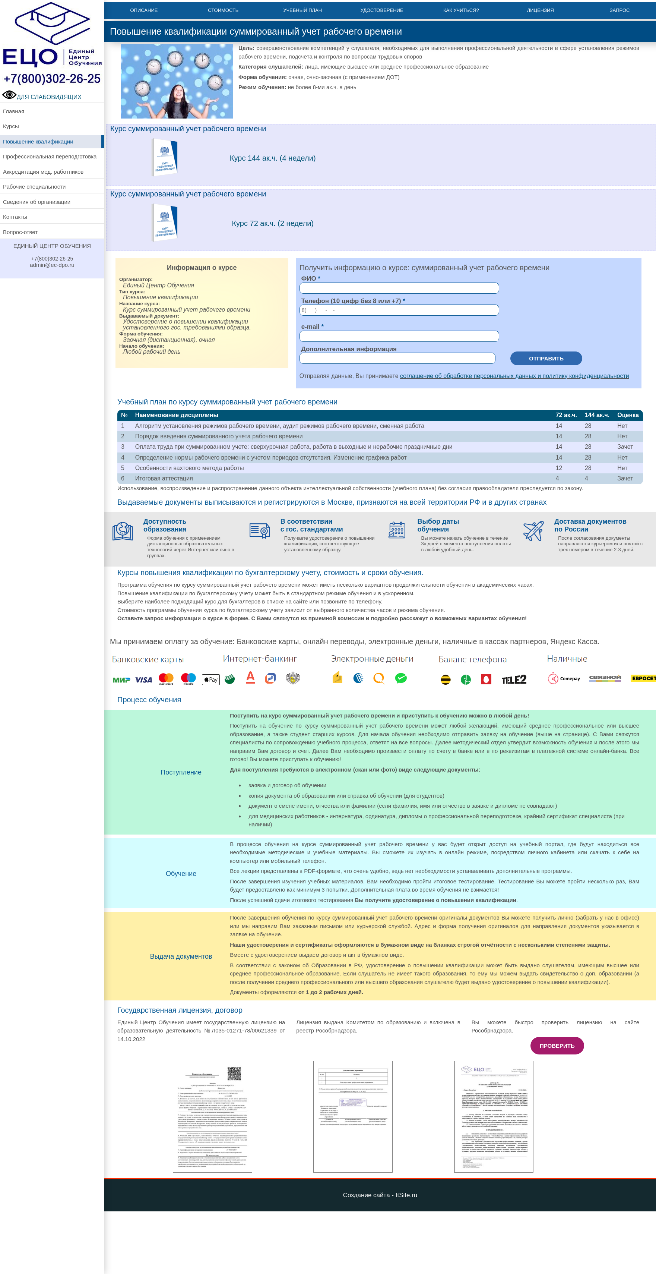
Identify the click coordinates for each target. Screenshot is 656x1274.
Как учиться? (461, 10)
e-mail (310, 326)
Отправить (546, 358)
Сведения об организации (36, 202)
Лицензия (540, 10)
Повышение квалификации (38, 141)
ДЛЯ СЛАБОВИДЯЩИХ (42, 97)
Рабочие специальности (34, 186)
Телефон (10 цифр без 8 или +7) (351, 301)
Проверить (557, 1046)
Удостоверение (381, 10)
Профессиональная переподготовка (49, 156)
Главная (13, 111)
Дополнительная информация (349, 349)
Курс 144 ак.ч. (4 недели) (273, 158)
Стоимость (223, 10)
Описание (144, 10)
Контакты (15, 217)
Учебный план (302, 10)
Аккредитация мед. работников (43, 171)
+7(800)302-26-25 (52, 259)
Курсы (11, 126)
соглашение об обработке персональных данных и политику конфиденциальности (514, 376)
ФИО (308, 278)
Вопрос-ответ (20, 232)
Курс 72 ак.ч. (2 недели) (273, 223)
